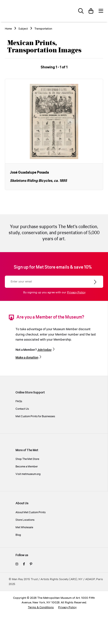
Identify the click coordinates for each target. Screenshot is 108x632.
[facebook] (24, 564)
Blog (18, 535)
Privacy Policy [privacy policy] (67, 607)
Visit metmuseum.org (28, 474)
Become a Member (26, 466)
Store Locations (24, 520)
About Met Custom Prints (30, 512)
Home (8, 29)
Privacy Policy (76, 292)
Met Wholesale (24, 527)
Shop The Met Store (27, 459)
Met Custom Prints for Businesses (35, 416)
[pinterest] (31, 564)
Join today (44, 350)
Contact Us (22, 409)
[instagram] (16, 564)
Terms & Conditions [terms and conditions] (41, 607)
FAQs (18, 401)
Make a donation (26, 357)
